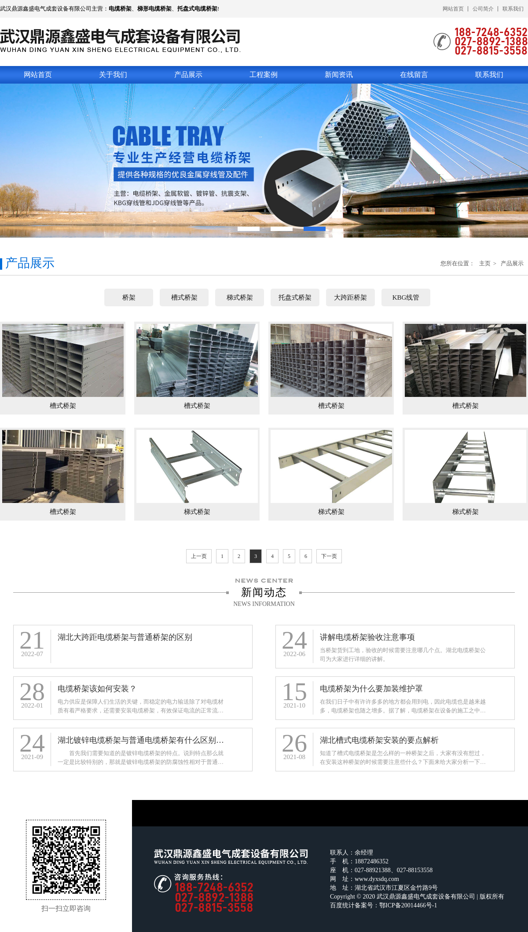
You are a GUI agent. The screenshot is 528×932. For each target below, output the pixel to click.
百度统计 (342, 905)
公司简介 (483, 9)
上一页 (199, 556)
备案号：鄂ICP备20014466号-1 (396, 905)
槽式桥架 (184, 297)
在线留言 (414, 74)
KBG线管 (406, 297)
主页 (485, 263)
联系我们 (513, 9)
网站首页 (453, 9)
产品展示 (188, 74)
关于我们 (113, 74)
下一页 (329, 556)
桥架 (129, 297)
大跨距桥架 (350, 297)
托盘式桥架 (295, 297)
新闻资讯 (339, 74)
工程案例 (263, 74)
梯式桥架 (240, 297)
